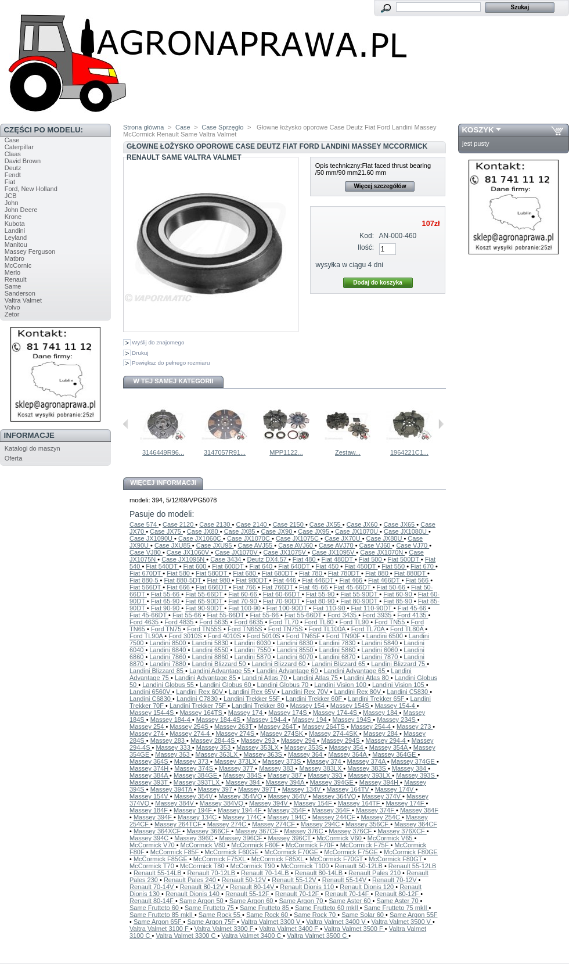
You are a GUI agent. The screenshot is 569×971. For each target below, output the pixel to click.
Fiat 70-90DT (282, 601)
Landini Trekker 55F (253, 698)
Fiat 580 (179, 573)
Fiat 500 (371, 559)
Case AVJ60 (296, 545)
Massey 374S (194, 768)
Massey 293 (258, 740)
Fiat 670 (422, 566)
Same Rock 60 (268, 914)
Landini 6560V (150, 691)
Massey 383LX (321, 768)
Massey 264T (278, 726)
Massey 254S (190, 726)
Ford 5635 (214, 621)
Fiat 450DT (360, 566)
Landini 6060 (380, 649)
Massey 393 (326, 775)
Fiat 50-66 (392, 587)
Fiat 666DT (212, 587)
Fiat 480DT (338, 559)
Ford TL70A (368, 628)
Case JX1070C (249, 538)
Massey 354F (288, 810)
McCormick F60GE (232, 851)
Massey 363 (173, 754)
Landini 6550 (211, 649)
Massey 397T (258, 789)
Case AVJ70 (337, 545)
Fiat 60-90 (398, 594)
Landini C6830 (150, 698)
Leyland (16, 237)
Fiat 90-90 (166, 608)
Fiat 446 (285, 580)
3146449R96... (292, 452)
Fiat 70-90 (243, 601)
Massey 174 (246, 712)
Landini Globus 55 (169, 684)
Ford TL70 (285, 621)
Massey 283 (168, 740)
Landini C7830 (198, 698)
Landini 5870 (253, 656)
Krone (13, 216)
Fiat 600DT (228, 566)
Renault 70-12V (395, 879)
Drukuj (140, 353)
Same (13, 286)
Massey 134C (198, 817)
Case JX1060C (200, 538)
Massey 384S (243, 775)
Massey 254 (147, 726)
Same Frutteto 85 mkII (162, 914)
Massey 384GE (196, 775)
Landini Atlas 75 (316, 677)
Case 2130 (215, 524)
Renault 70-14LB (266, 872)
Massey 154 (308, 705)
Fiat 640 (261, 566)
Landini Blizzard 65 (339, 663)
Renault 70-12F (298, 893)
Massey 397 (216, 789)
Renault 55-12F (248, 893)
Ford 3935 (377, 615)
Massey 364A (348, 754)
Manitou (16, 244)
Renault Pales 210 (375, 872)
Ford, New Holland (31, 188)
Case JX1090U (151, 538)
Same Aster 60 (350, 900)
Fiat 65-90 (166, 601)
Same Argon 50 (202, 900)
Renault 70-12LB (212, 872)
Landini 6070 (295, 656)
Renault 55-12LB (412, 865)
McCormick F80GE (411, 851)
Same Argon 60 (252, 900)
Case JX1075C (298, 538)
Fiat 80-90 (321, 601)
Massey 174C (242, 817)
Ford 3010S (186, 635)
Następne (441, 424)
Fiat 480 (305, 559)
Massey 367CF (257, 831)
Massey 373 (192, 761)
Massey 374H (149, 768)
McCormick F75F (365, 844)
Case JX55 (326, 524)
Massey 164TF (360, 803)
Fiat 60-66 (243, 594)
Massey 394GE (332, 782)
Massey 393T (149, 782)
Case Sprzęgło (222, 127)
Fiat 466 (351, 580)
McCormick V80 (204, 844)
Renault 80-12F (397, 893)
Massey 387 (286, 775)
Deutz (13, 167)
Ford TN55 (390, 621)
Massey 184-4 (171, 719)
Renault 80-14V (253, 886)
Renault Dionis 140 (193, 893)
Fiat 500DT (404, 559)
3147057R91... (353, 452)
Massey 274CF (274, 824)
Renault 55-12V (295, 879)
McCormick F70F (311, 844)
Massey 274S (235, 733)
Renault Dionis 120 (367, 886)
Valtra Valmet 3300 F (225, 928)
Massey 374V (382, 796)
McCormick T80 (203, 865)
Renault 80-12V (202, 886)
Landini (15, 230)
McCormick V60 (339, 838)
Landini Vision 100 (341, 684)
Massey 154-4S (152, 712)
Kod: (366, 236)
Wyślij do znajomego (158, 342)
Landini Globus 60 (226, 684)
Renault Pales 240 (191, 879)
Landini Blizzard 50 (219, 663)
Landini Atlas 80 (367, 677)
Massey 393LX (370, 775)
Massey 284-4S (213, 740)
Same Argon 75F (212, 921)
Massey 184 (381, 712)
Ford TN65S (246, 628)
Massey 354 (347, 747)
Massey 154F (314, 803)
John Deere (21, 209)
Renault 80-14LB (320, 872)
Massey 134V (302, 789)
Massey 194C (287, 817)
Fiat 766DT (278, 587)
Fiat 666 (179, 587)
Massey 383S (367, 768)
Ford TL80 (320, 621)
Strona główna (143, 127)
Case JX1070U (357, 531)
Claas (13, 153)
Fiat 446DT (318, 580)
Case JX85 (240, 531)
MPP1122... (414, 452)
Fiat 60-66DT (282, 594)
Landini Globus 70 (284, 684)
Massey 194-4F (241, 810)
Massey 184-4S (219, 719)
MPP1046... (230, 452)
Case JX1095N (183, 559)
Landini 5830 (211, 642)
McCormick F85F (175, 851)
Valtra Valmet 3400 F (289, 928)
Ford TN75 (167, 628)
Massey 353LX (258, 747)
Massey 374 (325, 761)
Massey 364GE (394, 754)
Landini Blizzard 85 (157, 670)
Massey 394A (286, 782)
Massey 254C (381, 817)
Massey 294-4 (387, 740)
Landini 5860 (338, 649)
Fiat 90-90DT (204, 608)
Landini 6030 (253, 642)
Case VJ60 (375, 545)
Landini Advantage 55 (221, 670)
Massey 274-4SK (334, 733)
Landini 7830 (338, 642)
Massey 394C (149, 838)
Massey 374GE (414, 761)
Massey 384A (149, 775)
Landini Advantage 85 (206, 677)
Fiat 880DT (410, 573)
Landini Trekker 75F (199, 705)
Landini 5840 (380, 642)
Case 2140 (252, 524)
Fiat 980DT (252, 580)
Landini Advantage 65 (355, 670)
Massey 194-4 (267, 719)
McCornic (18, 265)
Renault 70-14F (348, 893)
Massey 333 (174, 747)
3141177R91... (169, 452)
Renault (16, 279)
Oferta (14, 458)
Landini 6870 (338, 656)
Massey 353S (304, 747)
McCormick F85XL (278, 858)
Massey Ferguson (30, 251)
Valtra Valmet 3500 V (402, 921)
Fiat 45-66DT (353, 587)
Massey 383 (277, 768)
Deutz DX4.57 (268, 559)
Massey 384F (419, 810)
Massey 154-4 (395, 705)
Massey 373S (282, 761)
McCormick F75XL (220, 858)
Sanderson (20, 293)
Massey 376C (304, 831)
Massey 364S (149, 761)
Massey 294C (321, 824)
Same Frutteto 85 (265, 907)
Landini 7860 (168, 656)
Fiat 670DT (146, 573)
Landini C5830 (408, 691)
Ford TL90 (355, 621)
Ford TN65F (304, 635)
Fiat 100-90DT (288, 608)
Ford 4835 (179, 621)
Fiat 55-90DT (359, 594)
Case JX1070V (237, 552)
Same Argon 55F (414, 914)
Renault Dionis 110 (308, 886)
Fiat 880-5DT (183, 580)
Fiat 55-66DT (204, 594)
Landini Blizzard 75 (399, 663)
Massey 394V (269, 803)
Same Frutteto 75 (210, 907)
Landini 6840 (168, 649)
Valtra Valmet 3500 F (354, 928)
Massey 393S (416, 775)
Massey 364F (332, 810)
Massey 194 (310, 719)
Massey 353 (214, 747)
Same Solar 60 (363, 914)
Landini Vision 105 (399, 684)
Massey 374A (367, 761)
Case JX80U (385, 538)
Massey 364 (306, 754)
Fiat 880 (377, 573)
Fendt (13, 174)
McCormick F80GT (396, 858)
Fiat (10, 181)
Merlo (13, 272)
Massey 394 (243, 782)
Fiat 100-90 (245, 608)
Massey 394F (154, 817)
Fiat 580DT (212, 573)
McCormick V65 (391, 838)
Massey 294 (299, 740)
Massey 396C (194, 838)
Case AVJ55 (255, 545)
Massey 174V (395, 789)
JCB (11, 195)
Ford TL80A (407, 628)
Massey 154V (149, 796)
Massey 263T (234, 726)
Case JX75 (166, 531)
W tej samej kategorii (174, 380)
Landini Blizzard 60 (279, 663)
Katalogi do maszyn (32, 448)
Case (12, 139)
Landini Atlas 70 (265, 677)
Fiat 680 (245, 573)
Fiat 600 (195, 566)
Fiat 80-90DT (359, 601)
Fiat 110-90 (330, 608)
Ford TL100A (327, 628)
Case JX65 (399, 524)
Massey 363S (263, 754)
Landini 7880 (168, 663)
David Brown (23, 160)
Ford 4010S (225, 635)
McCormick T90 (254, 865)
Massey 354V (194, 796)
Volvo (12, 307)
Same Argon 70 (302, 900)
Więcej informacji (163, 482)
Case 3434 (226, 559)
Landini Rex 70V (306, 691)
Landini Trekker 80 (259, 705)
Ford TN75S (286, 628)
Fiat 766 (245, 587)
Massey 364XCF (158, 831)
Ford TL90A (146, 635)
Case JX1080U (406, 531)
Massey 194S (353, 719)
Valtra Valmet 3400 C (252, 935)
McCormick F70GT (337, 858)
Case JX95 (314, 531)
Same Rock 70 (315, 914)
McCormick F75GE (352, 851)
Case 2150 (289, 524)
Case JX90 (277, 531)
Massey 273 (415, 726)
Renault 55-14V (345, 879)
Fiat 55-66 (166, 594)
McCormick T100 (305, 865)
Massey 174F (406, 803)
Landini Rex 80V (358, 691)
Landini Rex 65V (253, 691)
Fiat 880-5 (144, 580)
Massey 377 (237, 768)
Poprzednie (125, 424)
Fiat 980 (219, 580)
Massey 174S (288, 712)
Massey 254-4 (371, 726)
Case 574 (144, 524)
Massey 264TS (324, 726)
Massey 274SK (282, 733)
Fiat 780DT (344, 573)
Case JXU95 (215, 545)
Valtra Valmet (23, 300)
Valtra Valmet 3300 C (186, 935)
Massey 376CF (351, 831)
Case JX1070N (382, 552)
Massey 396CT (290, 838)
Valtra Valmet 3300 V (271, 921)
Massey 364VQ (335, 796)
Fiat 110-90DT (372, 608)
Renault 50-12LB (359, 865)
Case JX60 (363, 524)
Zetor (12, 314)
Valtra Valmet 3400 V (336, 921)
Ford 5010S (264, 635)
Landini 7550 (253, 649)
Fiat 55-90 (321, 594)
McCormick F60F (256, 844)
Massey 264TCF (178, 824)
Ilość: (366, 247)
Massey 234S (397, 719)
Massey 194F (194, 810)
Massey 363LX (218, 754)
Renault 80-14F (152, 900)
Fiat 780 (311, 573)
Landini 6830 (295, 642)
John (12, 202)
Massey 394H (379, 782)
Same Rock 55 (220, 914)
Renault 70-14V (152, 886)
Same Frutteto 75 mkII (396, 907)
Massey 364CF (415, 824)
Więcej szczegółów (380, 186)
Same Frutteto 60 (155, 907)
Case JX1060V (189, 552)
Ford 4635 (144, 621)
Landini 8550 (295, 649)
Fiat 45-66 (314, 587)
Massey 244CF (334, 817)
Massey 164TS (201, 712)
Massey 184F (149, 810)
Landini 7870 (380, 656)
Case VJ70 (412, 545)
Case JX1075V (286, 552)
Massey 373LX (236, 761)
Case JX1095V (334, 552)
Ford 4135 (412, 615)
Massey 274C (227, 824)
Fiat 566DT (146, 587)
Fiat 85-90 (398, 601)
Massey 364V (288, 796)
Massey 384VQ (222, 803)
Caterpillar (19, 146)
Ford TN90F (344, 635)
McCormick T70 (152, 865)
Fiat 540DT (162, 566)
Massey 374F (376, 810)
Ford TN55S (205, 628)
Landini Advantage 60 (288, 670)
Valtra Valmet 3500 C (317, 935)
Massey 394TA (172, 789)
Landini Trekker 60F (315, 698)
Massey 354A (389, 747)
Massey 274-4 (190, 733)
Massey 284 (381, 733)
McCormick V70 (153, 844)
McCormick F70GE (292, 851)
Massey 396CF (241, 838)
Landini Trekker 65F (377, 698)
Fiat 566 (417, 580)
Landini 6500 (385, 635)
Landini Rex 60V (200, 691)
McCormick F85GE (161, 858)
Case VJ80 (146, 552)
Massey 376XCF (401, 831)
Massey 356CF (367, 824)
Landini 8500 (168, 642)
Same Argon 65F (158, 921)
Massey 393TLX (198, 782)
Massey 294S (341, 740)
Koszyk (478, 129)
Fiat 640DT (294, 566)
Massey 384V (175, 803)
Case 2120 (179, 524)
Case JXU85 (173, 545)
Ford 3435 (342, 615)
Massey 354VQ (241, 796)
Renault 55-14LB (158, 872)
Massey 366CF (208, 831)
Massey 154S (350, 705)
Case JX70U (343, 538)
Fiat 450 (327, 566)
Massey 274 (147, 733)
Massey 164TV (348, 789)
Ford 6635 (249, 621)
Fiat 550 (393, 566)
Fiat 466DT (384, 580)
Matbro (14, 258)
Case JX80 (203, 531)
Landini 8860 (211, 656)
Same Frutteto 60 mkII (327, 907)
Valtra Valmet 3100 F (159, 928)
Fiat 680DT (278, 573)
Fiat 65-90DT (204, 601)
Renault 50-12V (245, 879)
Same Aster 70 (398, 900)
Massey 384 (410, 768)
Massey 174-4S (336, 712)
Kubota (15, 223)
